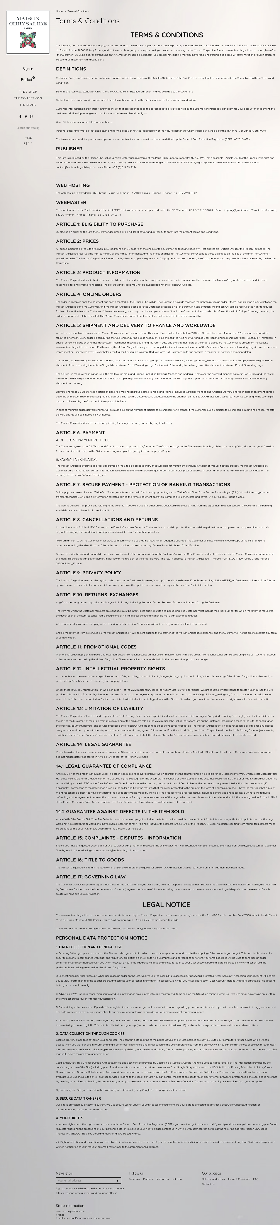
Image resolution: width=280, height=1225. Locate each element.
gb (30, 137)
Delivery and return (213, 1179)
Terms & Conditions (239, 1179)
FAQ (255, 1179)
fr (26, 137)
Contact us (208, 1184)
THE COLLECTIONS (28, 98)
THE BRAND (28, 105)
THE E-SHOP (28, 92)
